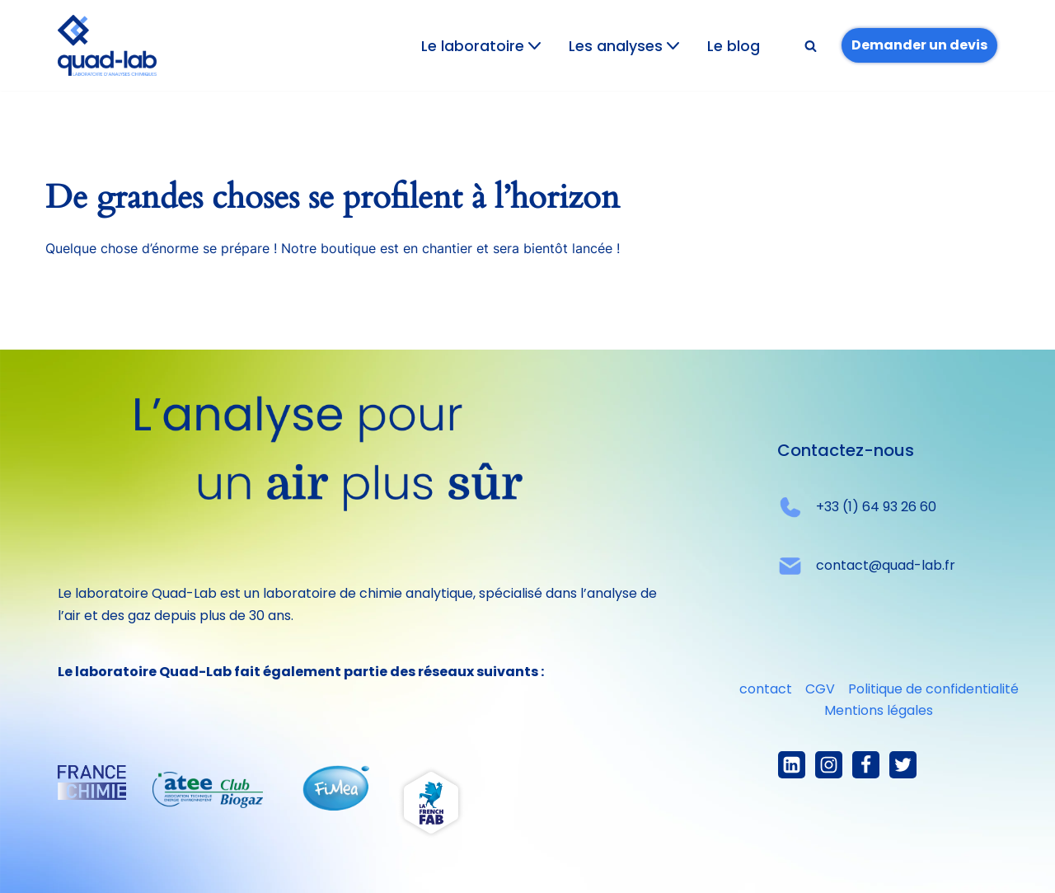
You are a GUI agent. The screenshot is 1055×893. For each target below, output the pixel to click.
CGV (820, 688)
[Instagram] (828, 764)
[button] (534, 46)
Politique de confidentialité (933, 688)
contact (765, 688)
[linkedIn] (791, 764)
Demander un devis (919, 44)
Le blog (733, 46)
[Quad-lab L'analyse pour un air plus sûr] (107, 45)
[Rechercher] (810, 46)
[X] (903, 764)
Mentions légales (878, 710)
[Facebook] (865, 764)
